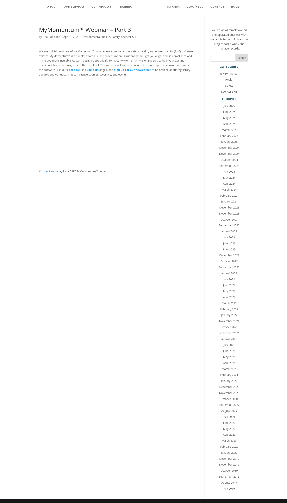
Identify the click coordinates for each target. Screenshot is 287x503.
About (54, 8)
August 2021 (229, 339)
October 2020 (229, 399)
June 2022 (229, 285)
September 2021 (229, 333)
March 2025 (229, 130)
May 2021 (229, 357)
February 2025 (229, 136)
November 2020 (229, 393)
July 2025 (229, 106)
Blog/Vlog (193, 8)
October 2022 (229, 261)
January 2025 (229, 141)
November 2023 (229, 213)
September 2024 (229, 166)
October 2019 (229, 470)
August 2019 (229, 482)
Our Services (75, 8)
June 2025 (229, 112)
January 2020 (229, 452)
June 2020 (229, 423)
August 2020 (229, 411)
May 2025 (229, 118)
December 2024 (229, 147)
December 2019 (229, 458)
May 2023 (229, 249)
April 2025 (229, 124)
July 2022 (229, 279)
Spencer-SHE (129, 37)
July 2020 (229, 417)
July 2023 (229, 237)
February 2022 (229, 309)
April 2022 (229, 297)
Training (127, 8)
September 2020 (229, 405)
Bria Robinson (51, 37)
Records (172, 8)
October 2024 (229, 160)
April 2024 (229, 183)
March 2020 (229, 440)
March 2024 (229, 189)
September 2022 (229, 267)
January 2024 (229, 201)
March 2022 (229, 303)
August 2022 (229, 273)
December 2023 (229, 207)
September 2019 (229, 476)
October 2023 (229, 219)
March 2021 (229, 369)
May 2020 (229, 429)
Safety (116, 37)
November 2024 (229, 154)
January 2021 (229, 381)
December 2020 (229, 387)
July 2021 (229, 345)
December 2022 (229, 255)
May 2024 (229, 177)
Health (106, 37)
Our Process (103, 8)
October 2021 (229, 327)
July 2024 (229, 171)
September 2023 (229, 225)
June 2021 (229, 351)
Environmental (91, 37)
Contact (216, 8)
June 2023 (229, 243)
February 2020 (229, 446)
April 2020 (229, 434)
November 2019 (229, 464)
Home (234, 8)
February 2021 (229, 375)
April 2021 (229, 363)
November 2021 (229, 321)
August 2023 (229, 231)
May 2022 (229, 291)
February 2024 (229, 195)
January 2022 (229, 315)
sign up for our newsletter (132, 70)
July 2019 (229, 488)
